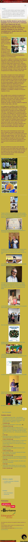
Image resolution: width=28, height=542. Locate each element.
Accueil (3, 8)
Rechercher (6, 494)
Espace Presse (7, 482)
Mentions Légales (8, 479)
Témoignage (4, 36)
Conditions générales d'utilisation (11, 481)
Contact (5, 490)
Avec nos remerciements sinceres (8, 325)
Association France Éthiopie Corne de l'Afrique (13, 1)
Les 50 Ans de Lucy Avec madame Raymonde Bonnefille (14, 374)
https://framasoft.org (4, 529)
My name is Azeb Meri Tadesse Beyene (10, 405)
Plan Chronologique (6, 412)
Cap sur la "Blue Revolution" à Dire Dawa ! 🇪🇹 (13, 424)
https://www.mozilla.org (19, 528)
